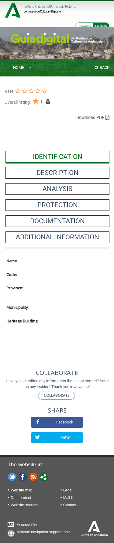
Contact (69, 505)
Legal (67, 490)
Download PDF (92, 117)
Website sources (24, 505)
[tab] (57, 156)
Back (102, 67)
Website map (21, 490)
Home (18, 67)
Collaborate (56, 395)
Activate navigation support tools (44, 532)
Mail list (69, 498)
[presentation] (57, 156)
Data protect (21, 498)
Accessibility (27, 525)
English (101, 26)
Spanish (84, 26)
